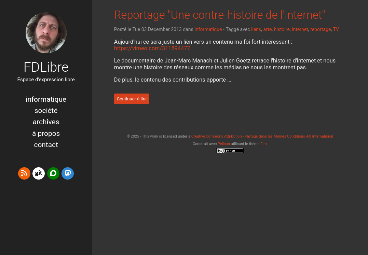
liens (256, 29)
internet (300, 29)
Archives (46, 122)
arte (267, 29)
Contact (46, 145)
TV (336, 29)
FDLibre (46, 67)
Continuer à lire (132, 98)
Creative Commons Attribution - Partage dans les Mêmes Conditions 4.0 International (262, 136)
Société (46, 111)
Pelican (224, 144)
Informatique (46, 99)
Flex (263, 144)
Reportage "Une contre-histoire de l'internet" (219, 15)
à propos (46, 133)
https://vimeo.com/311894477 (152, 48)
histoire (282, 29)
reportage (320, 29)
